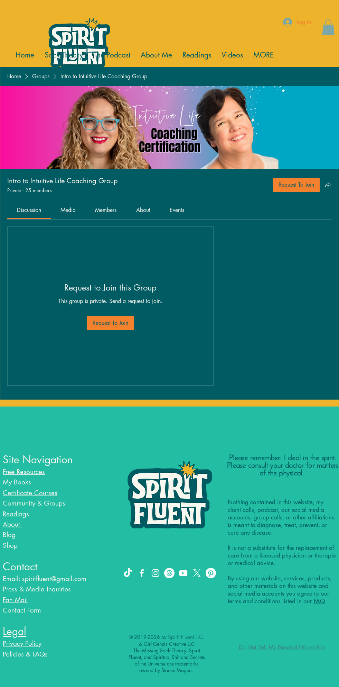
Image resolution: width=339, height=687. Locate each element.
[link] (29, 210)
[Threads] (169, 573)
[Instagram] (155, 573)
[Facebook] (141, 573)
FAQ (319, 601)
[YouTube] (183, 573)
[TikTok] (128, 573)
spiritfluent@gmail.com (54, 578)
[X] (197, 573)
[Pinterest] (211, 573)
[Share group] (328, 184)
